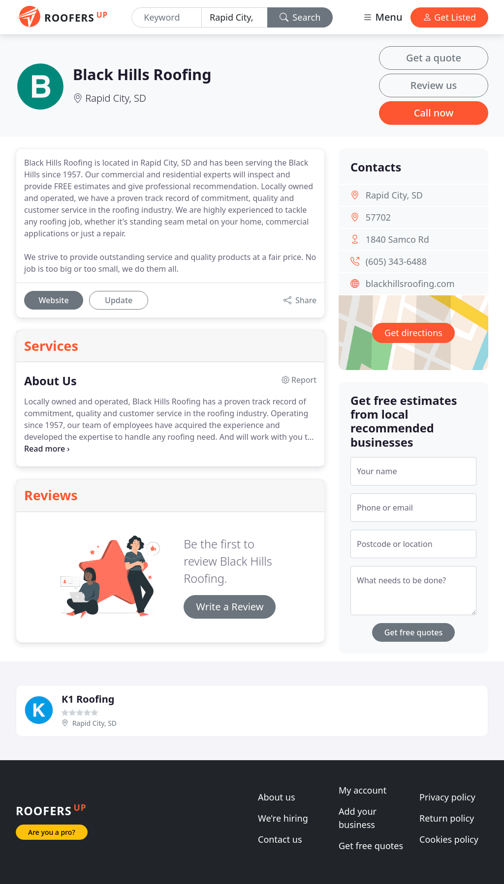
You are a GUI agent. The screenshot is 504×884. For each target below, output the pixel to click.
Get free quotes (413, 632)
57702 (378, 217)
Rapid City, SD (115, 98)
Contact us (280, 839)
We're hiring (283, 818)
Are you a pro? (51, 832)
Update (118, 300)
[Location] (234, 17)
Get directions (413, 333)
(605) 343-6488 (396, 261)
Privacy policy (447, 797)
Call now (434, 112)
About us (276, 797)
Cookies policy (448, 839)
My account (362, 790)
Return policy (446, 818)
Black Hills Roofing (142, 74)
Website (53, 300)
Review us (433, 85)
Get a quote (433, 57)
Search (300, 17)
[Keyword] (166, 17)
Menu (382, 17)
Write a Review (229, 606)
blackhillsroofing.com (410, 283)
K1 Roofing (88, 699)
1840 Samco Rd (397, 239)
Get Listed (449, 17)
